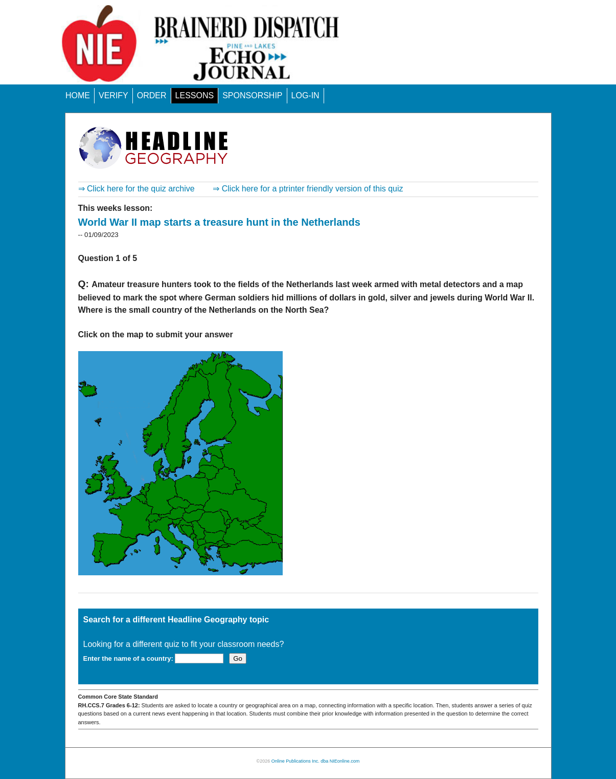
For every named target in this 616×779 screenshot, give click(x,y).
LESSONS (194, 95)
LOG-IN (305, 95)
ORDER (152, 95)
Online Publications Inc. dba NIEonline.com (315, 761)
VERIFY (113, 95)
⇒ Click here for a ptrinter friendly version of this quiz (308, 188)
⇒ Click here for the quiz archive (136, 188)
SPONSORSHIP (252, 95)
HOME (77, 95)
